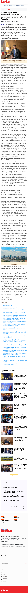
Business (8, 9)
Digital (15, 520)
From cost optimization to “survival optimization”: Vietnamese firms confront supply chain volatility (20, 416)
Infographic (5, 576)
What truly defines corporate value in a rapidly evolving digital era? (20, 428)
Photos (4, 574)
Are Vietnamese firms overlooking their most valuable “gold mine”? (20, 439)
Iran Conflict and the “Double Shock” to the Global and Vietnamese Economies (20, 450)
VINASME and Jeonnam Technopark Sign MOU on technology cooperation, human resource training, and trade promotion (15, 360)
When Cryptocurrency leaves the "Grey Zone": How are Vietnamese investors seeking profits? (14, 319)
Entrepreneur (17, 525)
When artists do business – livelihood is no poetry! (13, 343)
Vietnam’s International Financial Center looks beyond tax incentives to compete (20, 376)
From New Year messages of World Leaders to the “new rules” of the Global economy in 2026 (14, 325)
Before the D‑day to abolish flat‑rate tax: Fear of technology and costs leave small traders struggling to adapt (15, 345)
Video (4, 573)
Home (3, 9)
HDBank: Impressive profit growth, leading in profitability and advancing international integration (14, 354)
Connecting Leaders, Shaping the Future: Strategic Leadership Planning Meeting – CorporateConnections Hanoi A (14, 328)
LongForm (5, 578)
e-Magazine (5, 580)
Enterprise (16, 517)
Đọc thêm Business (8, 371)
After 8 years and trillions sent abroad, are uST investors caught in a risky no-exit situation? (14, 316)
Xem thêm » (14, 475)
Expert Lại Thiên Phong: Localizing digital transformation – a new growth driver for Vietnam (15, 307)
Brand (2, 525)
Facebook (5, 581)
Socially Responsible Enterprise (5, 521)
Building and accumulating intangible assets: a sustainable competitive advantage (20, 406)
